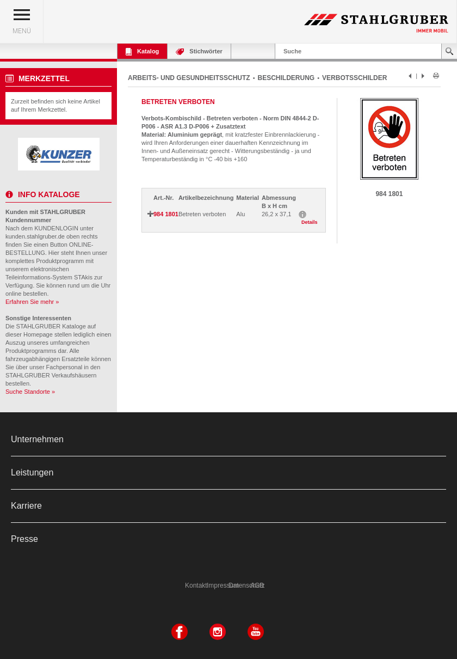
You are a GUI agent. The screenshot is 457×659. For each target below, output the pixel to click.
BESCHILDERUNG (286, 78)
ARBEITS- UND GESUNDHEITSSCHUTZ (189, 78)
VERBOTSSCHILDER (354, 78)
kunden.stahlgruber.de (35, 236)
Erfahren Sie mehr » (32, 301)
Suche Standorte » (30, 391)
